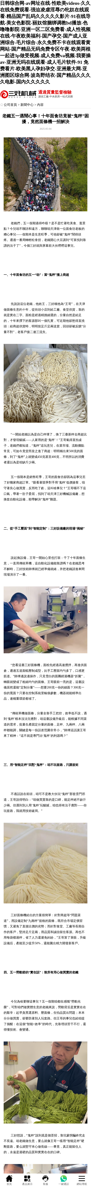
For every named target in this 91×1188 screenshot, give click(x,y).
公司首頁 (10, 105)
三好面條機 (32, 665)
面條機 (21, 915)
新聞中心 (27, 105)
